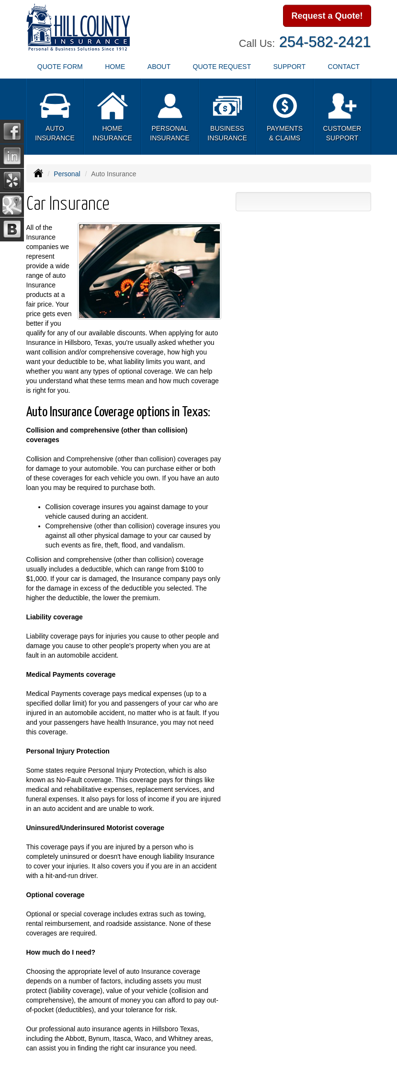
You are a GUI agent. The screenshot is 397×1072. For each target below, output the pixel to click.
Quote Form (60, 66)
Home (115, 66)
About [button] (158, 66)
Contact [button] (344, 66)
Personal (67, 174)
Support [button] (289, 66)
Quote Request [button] (222, 66)
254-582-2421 (325, 42)
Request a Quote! (327, 16)
